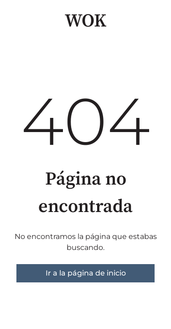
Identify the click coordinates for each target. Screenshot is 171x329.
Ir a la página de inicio (86, 273)
